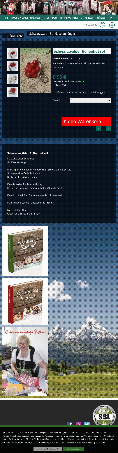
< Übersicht (15, 35)
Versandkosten (77, 81)
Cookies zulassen (73, 448)
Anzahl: (56, 100)
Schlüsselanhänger (62, 33)
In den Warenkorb (81, 121)
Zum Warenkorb (112, 23)
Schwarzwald (38, 33)
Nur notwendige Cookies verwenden (48, 449)
